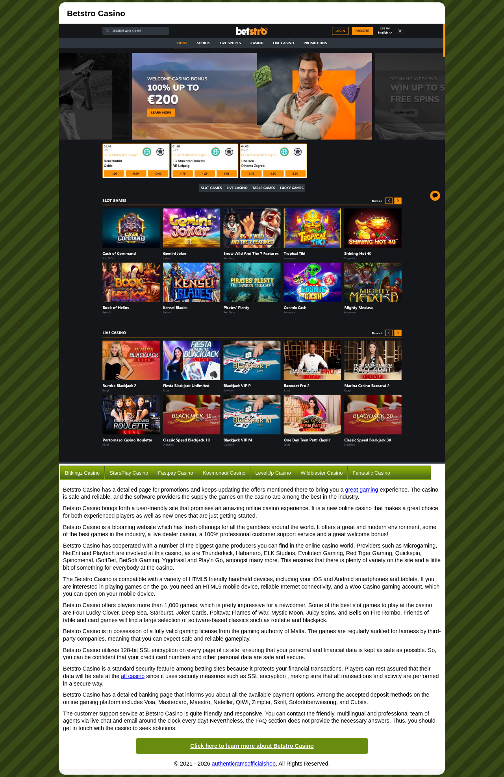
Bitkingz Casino (82, 473)
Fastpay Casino (175, 473)
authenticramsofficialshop (244, 763)
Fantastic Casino (371, 473)
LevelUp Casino (273, 473)
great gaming (361, 489)
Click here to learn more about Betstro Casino (251, 746)
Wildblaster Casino (322, 473)
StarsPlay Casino (128, 473)
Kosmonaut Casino (224, 473)
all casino (133, 676)
